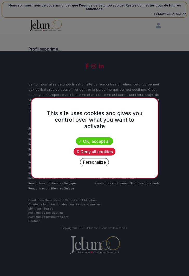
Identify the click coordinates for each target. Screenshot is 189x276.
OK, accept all (94, 141)
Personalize (94, 162)
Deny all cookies (94, 151)
